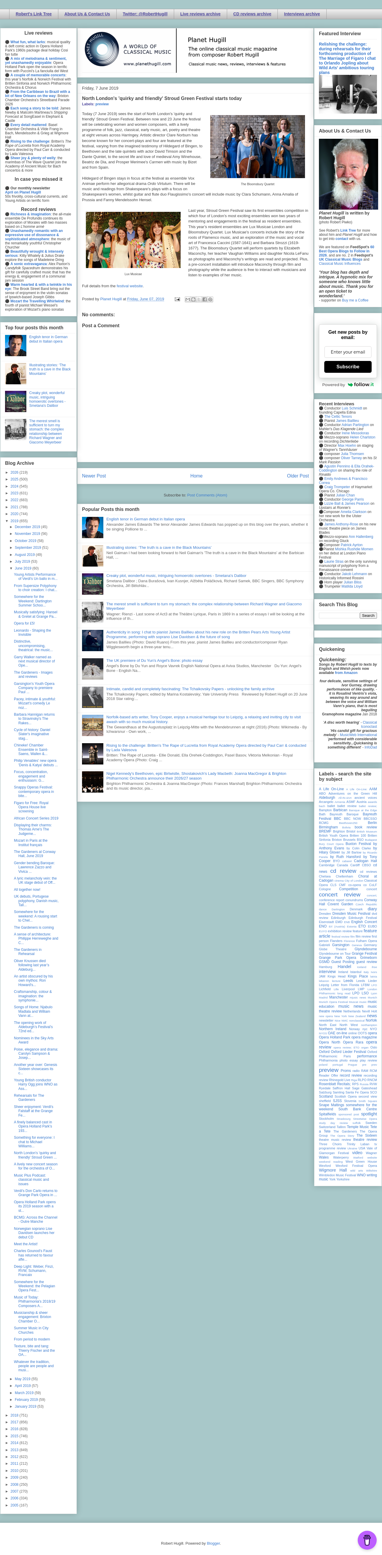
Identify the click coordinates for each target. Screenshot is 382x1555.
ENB (347, 922)
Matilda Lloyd (351, 586)
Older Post (298, 475)
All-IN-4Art (344, 797)
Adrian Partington (355, 425)
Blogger (213, 1543)
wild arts (356, 1170)
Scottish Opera (346, 1096)
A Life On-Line (331, 789)
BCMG (323, 823)
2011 (15, 1464)
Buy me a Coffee (355, 300)
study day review (333, 1123)
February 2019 (27, 1400)
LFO (374, 985)
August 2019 (25, 555)
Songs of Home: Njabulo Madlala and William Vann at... (33, 1011)
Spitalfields (327, 1114)
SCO (373, 1092)
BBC (337, 819)
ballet (331, 806)
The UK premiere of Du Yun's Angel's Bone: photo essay (154, 660)
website (372, 1157)
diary (372, 908)
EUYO (323, 931)
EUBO (372, 926)
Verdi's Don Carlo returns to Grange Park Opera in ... (35, 1193)
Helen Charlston (362, 437)
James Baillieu (347, 421)
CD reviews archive (252, 14)
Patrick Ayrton (352, 545)
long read (343, 993)
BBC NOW (352, 818)
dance (323, 909)
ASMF (350, 802)
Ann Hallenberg (361, 537)
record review (351, 1075)
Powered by (348, 384)
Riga (354, 1080)
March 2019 (25, 1393)
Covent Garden (340, 904)
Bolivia (346, 827)
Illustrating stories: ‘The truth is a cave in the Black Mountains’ (159, 547)
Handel (344, 966)
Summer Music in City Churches (31, 1330)
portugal (338, 1064)
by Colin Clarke (358, 848)
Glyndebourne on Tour (335, 953)
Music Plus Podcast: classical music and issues (31, 1179)
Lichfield (325, 989)
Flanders (336, 941)
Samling (338, 1092)
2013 (15, 1450)
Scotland (326, 1096)
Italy (366, 972)
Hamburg (325, 967)
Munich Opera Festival (333, 1002)
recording (370, 1075)
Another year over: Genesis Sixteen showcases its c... (35, 1069)
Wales (324, 1157)
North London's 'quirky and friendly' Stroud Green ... (35, 1155)
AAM (373, 789)
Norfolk (371, 1020)
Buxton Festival (358, 844)
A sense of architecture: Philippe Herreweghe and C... (36, 938)
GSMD (324, 962)
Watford (358, 1157)
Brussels (349, 839)
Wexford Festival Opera (356, 1165)
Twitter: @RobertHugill (145, 14)
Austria (362, 802)
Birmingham (328, 827)
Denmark (356, 909)
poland (323, 1064)
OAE (331, 1033)
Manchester (338, 997)
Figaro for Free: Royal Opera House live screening (31, 807)
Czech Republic (366, 904)
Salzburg (325, 1092)
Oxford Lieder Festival (348, 1052)
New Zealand (357, 1016)
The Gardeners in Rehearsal (27, 952)
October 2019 (26, 541)
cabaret (347, 861)
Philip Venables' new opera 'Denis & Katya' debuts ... (36, 763)
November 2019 (28, 534)
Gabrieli (324, 945)
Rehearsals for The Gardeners (29, 1097)
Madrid (323, 997)
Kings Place (358, 976)
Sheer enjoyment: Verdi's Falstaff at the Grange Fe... (33, 1111)
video (357, 1152)
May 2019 (23, 1379)
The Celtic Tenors (338, 416)
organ (365, 1047)
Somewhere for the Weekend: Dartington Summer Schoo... (33, 601)
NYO (373, 1029)
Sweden (371, 1123)
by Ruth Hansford (345, 857)
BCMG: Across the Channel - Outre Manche (35, 1219)
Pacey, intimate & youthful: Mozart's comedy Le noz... (35, 703)
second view (368, 1096)
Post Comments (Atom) (207, 495)
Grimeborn (368, 958)
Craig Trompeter (337, 487)
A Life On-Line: (356, 789)
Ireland (343, 972)
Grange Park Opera (337, 958)
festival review (341, 936)
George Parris (353, 499)
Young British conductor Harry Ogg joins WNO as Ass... (35, 1084)
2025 (15, 479)
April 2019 (23, 1386)
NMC (344, 1020)
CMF (342, 885)
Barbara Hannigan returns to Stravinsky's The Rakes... (34, 718)
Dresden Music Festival (351, 914)
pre (364, 1064)
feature (358, 931)
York (332, 1179)
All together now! (27, 890)
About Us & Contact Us (87, 14)
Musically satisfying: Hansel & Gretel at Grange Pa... (35, 614)
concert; (372, 895)
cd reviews (368, 871)
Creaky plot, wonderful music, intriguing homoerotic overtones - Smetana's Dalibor (176, 575)
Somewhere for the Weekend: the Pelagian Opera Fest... (34, 1286)
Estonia (352, 926)
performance (367, 1056)
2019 (15, 521)
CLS (333, 885)
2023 (15, 493)
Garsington (341, 945)
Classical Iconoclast (369, 724)
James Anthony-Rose (341, 524)
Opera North (329, 1042)
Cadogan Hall (365, 861)
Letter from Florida (345, 985)
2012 (15, 1457)
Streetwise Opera (365, 1118)
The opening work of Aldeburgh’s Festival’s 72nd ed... (33, 1027)
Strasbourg (344, 1118)
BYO (336, 861)
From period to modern (32, 1339)
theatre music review (335, 1139)
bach (322, 806)
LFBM (365, 985)
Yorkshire (343, 1179)
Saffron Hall (341, 1088)
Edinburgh (338, 918)
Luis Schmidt (352, 408)
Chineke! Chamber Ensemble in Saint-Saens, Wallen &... (31, 749)
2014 (15, 1443)
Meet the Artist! (26, 1244)
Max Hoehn (347, 445)
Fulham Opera (366, 941)
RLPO (362, 1080)
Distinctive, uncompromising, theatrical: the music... (33, 645)
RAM (364, 1070)
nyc (364, 1029)
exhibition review (339, 931)
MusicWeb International (358, 735)
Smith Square (368, 1101)
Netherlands (351, 1011)
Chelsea (325, 876)
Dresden (325, 913)
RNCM (372, 1080)
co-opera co (357, 885)
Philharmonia (328, 1060)
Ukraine (352, 1148)
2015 (15, 1436)
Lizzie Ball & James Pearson (346, 503)
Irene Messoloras (355, 433)
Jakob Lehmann (354, 574)
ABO (322, 793)
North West (349, 1025)
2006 (15, 1498)
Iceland (361, 967)
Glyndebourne (366, 949)
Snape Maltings (331, 1105)
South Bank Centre (357, 1109)
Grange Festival (364, 953)
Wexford (325, 1165)
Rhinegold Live (339, 1080)
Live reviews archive (200, 14)
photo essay (349, 1060)
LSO (365, 993)
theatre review (365, 1140)
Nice (337, 1020)
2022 (15, 500)
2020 (15, 514)
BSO (360, 839)
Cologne (325, 889)
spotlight (369, 1114)
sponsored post (348, 1114)
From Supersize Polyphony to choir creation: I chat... (35, 588)
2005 (15, 1505)
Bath (322, 814)
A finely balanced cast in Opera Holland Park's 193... (33, 1126)
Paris (347, 1056)
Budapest (371, 839)
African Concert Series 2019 (36, 818)
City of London (354, 880)
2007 (15, 1491)
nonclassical (357, 1020)
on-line (341, 1033)
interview (327, 971)
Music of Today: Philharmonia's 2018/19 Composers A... (34, 1301)
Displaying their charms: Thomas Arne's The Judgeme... (33, 829)
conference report (331, 900)
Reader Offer (328, 1075)
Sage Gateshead (364, 1088)
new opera (326, 1016)
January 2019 (26, 1406)
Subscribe (347, 366)
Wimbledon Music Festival (337, 1175)
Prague (352, 1064)
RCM (373, 1070)
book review (366, 827)
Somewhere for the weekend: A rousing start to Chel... (35, 916)
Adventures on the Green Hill (352, 793)
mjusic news (358, 997)
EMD (339, 922)
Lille (336, 989)
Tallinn (341, 1127)
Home (196, 475)
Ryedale (325, 1088)
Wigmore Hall (333, 1170)
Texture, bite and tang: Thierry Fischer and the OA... (34, 1350)
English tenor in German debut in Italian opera (145, 519)
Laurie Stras (333, 561)
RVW (373, 1084)
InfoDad (371, 747)
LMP (361, 989)
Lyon (374, 993)
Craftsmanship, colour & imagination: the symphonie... (33, 996)
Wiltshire (371, 1170)
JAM (322, 976)
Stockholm (326, 1118)
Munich (372, 997)
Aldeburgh (327, 798)
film (352, 936)
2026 (15, 472)
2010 (15, 1471)
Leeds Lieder (366, 981)
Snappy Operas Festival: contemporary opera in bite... (34, 791)
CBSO (366, 865)
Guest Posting (342, 962)
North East (327, 1025)
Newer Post (94, 475)
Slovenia (350, 1101)
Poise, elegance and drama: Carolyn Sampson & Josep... (36, 1053)
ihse (374, 967)
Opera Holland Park (334, 1037)
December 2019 (28, 527)
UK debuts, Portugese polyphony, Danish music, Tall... (36, 900)
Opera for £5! (24, 623)
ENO (323, 926)
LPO (355, 993)
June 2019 (23, 568)
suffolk (357, 1123)
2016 (15, 1429)
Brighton (339, 831)
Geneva (357, 945)
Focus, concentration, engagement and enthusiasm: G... (31, 776)
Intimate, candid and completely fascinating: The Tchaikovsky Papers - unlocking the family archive (190, 689)
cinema (339, 880)
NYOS (323, 1033)
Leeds (348, 981)
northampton (369, 1025)
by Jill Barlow (352, 852)
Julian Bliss (353, 582)
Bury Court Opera (331, 844)
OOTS (362, 1033)
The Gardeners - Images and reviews (33, 674)
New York (340, 1016)
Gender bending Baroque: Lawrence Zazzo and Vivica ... (34, 867)
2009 (15, 1477)
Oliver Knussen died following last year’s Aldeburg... (31, 965)
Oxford (324, 1052)
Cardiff (355, 865)
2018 (15, 1415)
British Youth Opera (333, 835)
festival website (130, 286)
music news (350, 1006)
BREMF (325, 831)
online (352, 1033)
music (363, 1002)
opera (372, 1033)
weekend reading (331, 1161)
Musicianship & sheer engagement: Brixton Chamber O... (32, 1317)
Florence (349, 941)
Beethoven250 (348, 823)
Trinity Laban (358, 1144)
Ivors (374, 972)
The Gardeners (345, 1131)
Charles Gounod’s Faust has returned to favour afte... (33, 1255)
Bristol (350, 831)
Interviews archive (302, 14)
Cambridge (327, 865)
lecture (336, 981)
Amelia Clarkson (353, 512)
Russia (364, 1084)
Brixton (337, 839)
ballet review (347, 806)
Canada (342, 865)
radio (355, 1070)
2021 (15, 507)
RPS (355, 1084)
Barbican (340, 810)
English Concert (364, 922)
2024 (15, 486)
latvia (373, 976)
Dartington (338, 909)
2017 (15, 1422)
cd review (343, 871)
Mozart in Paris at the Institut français (30, 842)
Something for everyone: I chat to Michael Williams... (34, 1141)
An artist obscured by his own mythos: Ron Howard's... (33, 980)
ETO (362, 926)
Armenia (340, 802)
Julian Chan (345, 495)
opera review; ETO (346, 1047)
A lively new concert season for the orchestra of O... (35, 1166)
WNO (361, 1175)
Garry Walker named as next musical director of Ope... (34, 661)
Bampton (325, 810)
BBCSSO (370, 818)
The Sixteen (367, 1135)
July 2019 (23, 561)
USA (362, 1148)
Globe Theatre (332, 949)
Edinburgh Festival (363, 918)
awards (372, 802)
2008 (15, 1485)
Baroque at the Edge (363, 810)
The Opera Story (342, 1135)
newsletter (326, 1020)
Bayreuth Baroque (344, 814)
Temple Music (358, 1127)
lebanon (324, 981)
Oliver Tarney (351, 458)
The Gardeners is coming (34, 927)
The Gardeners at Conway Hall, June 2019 (35, 854)
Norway (354, 1029)
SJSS (337, 1101)
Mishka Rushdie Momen (354, 549)
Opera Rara (353, 1042)
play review (368, 1060)
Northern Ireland (332, 1029)
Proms (346, 1071)
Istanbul (355, 972)
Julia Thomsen (352, 454)
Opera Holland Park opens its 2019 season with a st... (35, 1206)
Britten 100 (358, 835)
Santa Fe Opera (357, 1092)
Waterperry (341, 1157)
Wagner (371, 1153)
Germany (370, 945)
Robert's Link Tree (34, 14)
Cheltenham (344, 876)
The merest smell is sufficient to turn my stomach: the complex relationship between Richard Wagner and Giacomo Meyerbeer (46, 431)
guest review (366, 962)
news (372, 1015)
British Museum (367, 831)
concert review (339, 894)
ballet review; (368, 806)
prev (374, 1064)
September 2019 (28, 548)
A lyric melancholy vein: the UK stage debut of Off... (35, 880)
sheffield (325, 1101)
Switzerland (327, 1127)
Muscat (353, 1002)
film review (363, 936)
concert (372, 889)
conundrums (354, 900)
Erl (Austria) (337, 926)
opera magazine (364, 1037)
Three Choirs (330, 1144)
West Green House (361, 1161)
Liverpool (348, 989)
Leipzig (324, 985)
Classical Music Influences (340, 264)
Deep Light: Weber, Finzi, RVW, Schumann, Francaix (34, 1270)
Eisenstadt (326, 922)
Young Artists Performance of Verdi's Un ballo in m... (35, 576)
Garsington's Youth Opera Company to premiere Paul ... (34, 688)
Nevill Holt (369, 1011)
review (323, 1080)
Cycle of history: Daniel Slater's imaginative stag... (32, 734)
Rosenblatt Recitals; (335, 1084)
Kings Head (337, 976)
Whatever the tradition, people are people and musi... (34, 1366)
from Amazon (346, 673)
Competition (348, 889)
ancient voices (365, 797)
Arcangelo (326, 802)
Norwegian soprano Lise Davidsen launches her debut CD (34, 1233)
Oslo (373, 1047)
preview (102, 104)
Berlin (372, 823)
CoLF (373, 885)
